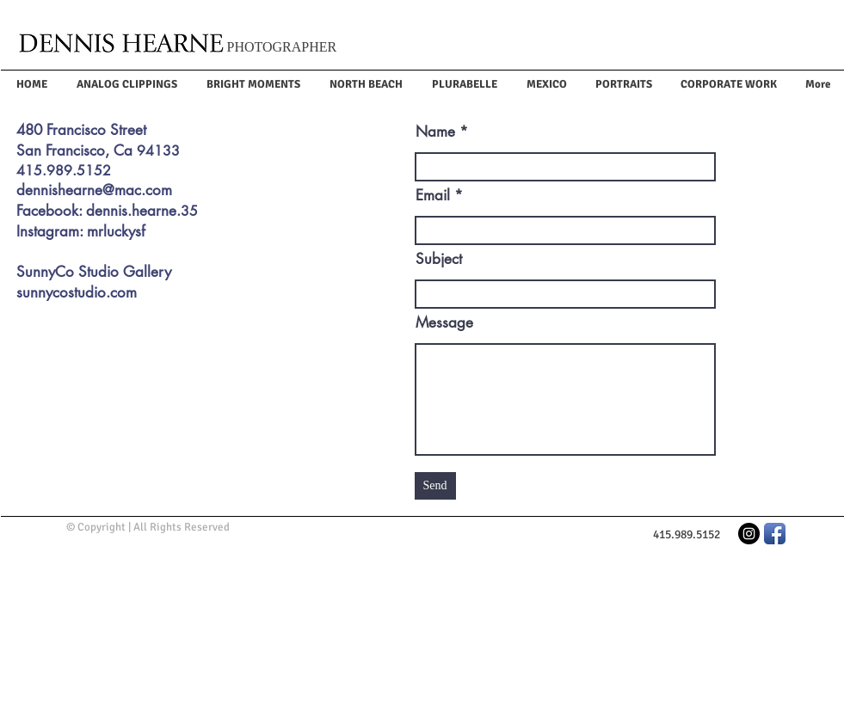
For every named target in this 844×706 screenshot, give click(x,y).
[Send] (435, 486)
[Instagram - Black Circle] (749, 533)
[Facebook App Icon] (774, 533)
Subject (439, 259)
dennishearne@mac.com (94, 190)
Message (444, 323)
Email (433, 195)
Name (435, 132)
